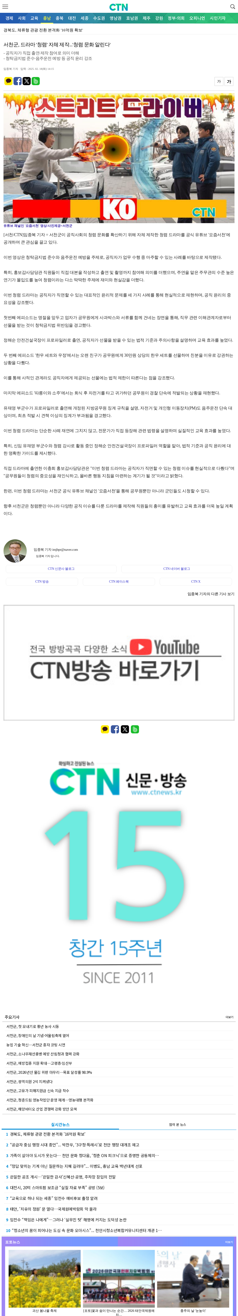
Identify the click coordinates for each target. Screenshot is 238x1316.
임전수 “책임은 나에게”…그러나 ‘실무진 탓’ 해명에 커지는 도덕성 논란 (66, 1219)
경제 (9, 18)
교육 (34, 18)
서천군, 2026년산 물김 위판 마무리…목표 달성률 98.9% (49, 1072)
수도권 (99, 18)
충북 (59, 18)
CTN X (196, 581)
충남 (47, 18)
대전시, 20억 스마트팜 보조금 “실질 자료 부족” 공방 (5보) (55, 1187)
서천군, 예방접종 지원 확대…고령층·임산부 (39, 1063)
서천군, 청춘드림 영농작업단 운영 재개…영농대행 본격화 (49, 1100)
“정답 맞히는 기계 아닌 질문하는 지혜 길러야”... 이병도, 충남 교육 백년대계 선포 (74, 1166)
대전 (72, 18)
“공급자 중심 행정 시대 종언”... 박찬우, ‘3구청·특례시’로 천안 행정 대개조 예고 (72, 1145)
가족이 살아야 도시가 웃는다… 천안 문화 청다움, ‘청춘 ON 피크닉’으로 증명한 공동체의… (82, 1155)
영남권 (116, 18)
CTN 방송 (42, 581)
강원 (159, 18)
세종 (85, 18)
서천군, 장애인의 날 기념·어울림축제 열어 (37, 1035)
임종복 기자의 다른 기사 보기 (211, 594)
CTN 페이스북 (119, 581)
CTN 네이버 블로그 (176, 569)
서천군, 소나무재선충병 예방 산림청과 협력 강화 (42, 1054)
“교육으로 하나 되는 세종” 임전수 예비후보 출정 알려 (51, 1198)
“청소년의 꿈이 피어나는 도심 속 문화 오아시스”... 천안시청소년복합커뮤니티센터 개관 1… (84, 1230)
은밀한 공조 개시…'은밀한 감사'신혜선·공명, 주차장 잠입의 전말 (61, 1177)
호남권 (132, 18)
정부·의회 (176, 18)
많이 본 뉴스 (177, 1124)
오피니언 (197, 18)
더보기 (229, 1017)
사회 (22, 18)
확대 (226, 99)
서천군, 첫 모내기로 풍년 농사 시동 (32, 1026)
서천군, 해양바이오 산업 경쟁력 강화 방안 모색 (41, 1109)
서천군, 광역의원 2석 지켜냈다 (29, 1081)
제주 (147, 18)
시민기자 (218, 18)
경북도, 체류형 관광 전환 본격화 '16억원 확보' (46, 1134)
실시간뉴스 (60, 1124)
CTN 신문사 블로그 (61, 569)
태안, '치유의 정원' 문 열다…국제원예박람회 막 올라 (51, 1209)
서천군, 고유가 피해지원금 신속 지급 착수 (37, 1090)
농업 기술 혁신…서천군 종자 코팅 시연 (35, 1044)
